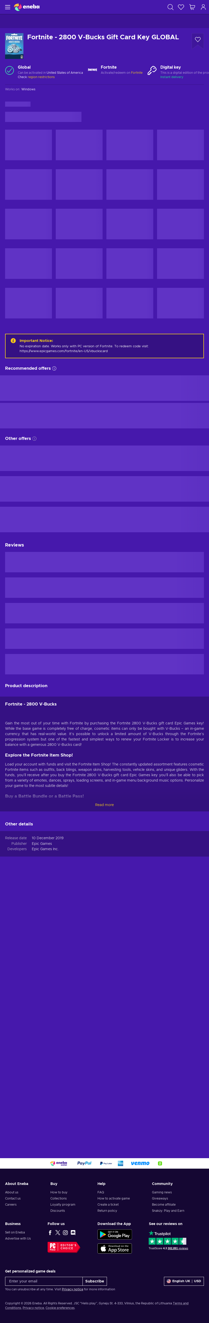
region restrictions (41, 77)
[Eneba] (26, 7)
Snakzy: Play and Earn (168, 1210)
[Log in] (203, 7)
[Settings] (184, 1281)
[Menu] (7, 7)
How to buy (58, 1192)
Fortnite (137, 72)
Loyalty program (62, 1204)
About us (11, 1192)
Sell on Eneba (15, 1232)
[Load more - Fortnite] (92, 70)
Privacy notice (72, 1289)
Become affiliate (164, 1204)
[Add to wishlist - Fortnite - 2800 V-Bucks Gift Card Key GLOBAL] (198, 41)
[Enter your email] (44, 1281)
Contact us (13, 1198)
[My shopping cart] (192, 7)
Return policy (107, 1210)
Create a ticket (108, 1204)
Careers (11, 1204)
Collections (58, 1198)
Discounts (57, 1210)
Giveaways (160, 1198)
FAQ (100, 1192)
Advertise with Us (18, 1238)
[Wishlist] (181, 7)
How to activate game (113, 1198)
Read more (104, 805)
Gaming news (162, 1192)
